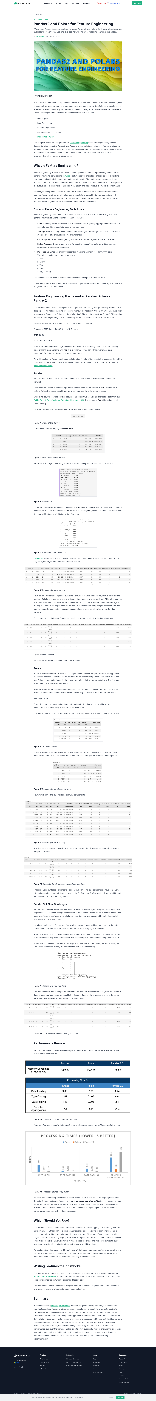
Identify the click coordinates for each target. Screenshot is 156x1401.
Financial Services (72, 1359)
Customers (123, 1362)
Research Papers (98, 1372)
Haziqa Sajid (40, 36)
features (66, 176)
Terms (126, 1393)
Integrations (44, 1369)
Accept (120, 1397)
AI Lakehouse (44, 1359)
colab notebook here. (43, 366)
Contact (121, 1375)
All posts (38, 14)
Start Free (137, 3)
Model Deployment (45, 137)
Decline (110, 1397)
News (121, 1365)
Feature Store (44, 1362)
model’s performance (60, 1306)
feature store (39, 1276)
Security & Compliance (127, 1379)
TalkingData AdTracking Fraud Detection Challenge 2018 (59, 400)
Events (95, 1369)
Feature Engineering (79, 143)
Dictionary (96, 1362)
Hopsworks (51, 1276)
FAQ (120, 1372)
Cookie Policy (79, 1397)
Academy (96, 1365)
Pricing (121, 1369)
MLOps (42, 1365)
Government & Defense (74, 1365)
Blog (94, 1359)
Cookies (139, 1393)
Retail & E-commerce (73, 1362)
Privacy (132, 1393)
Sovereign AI (114, 3)
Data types (38, 558)
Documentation (124, 1382)
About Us (122, 1359)
